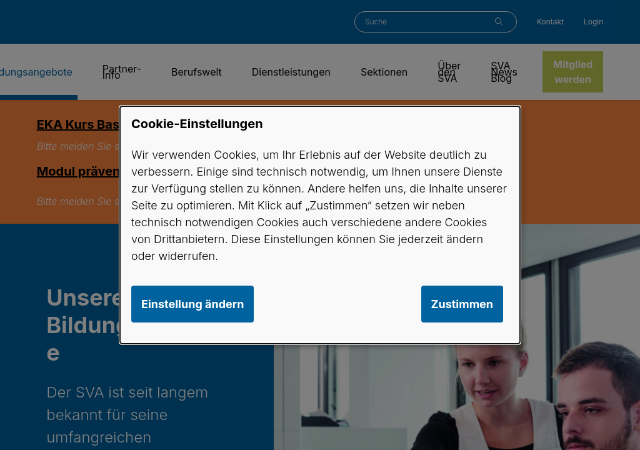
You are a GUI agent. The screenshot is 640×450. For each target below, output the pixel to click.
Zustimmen (462, 304)
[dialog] (320, 225)
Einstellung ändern (192, 304)
